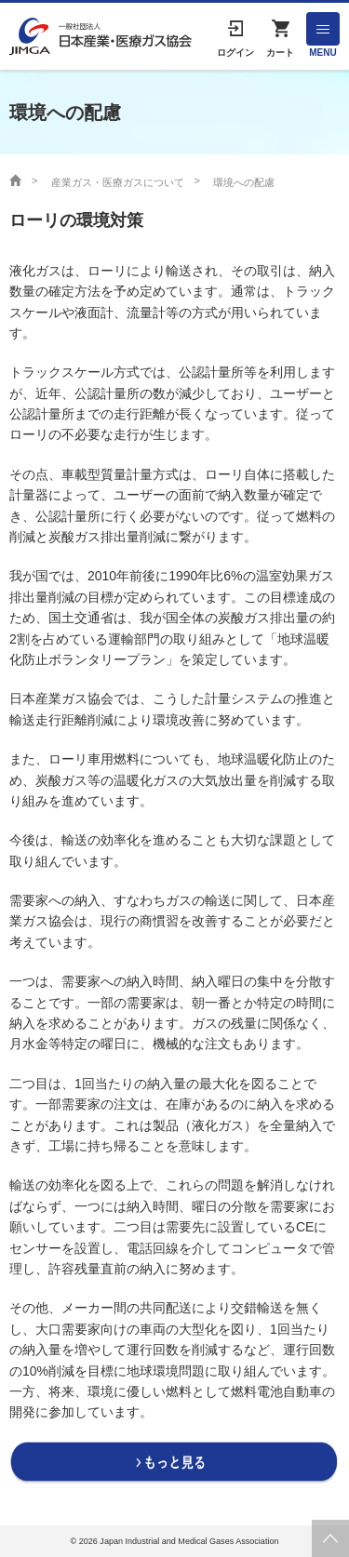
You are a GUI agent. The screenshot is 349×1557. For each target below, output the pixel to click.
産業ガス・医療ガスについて (117, 182)
